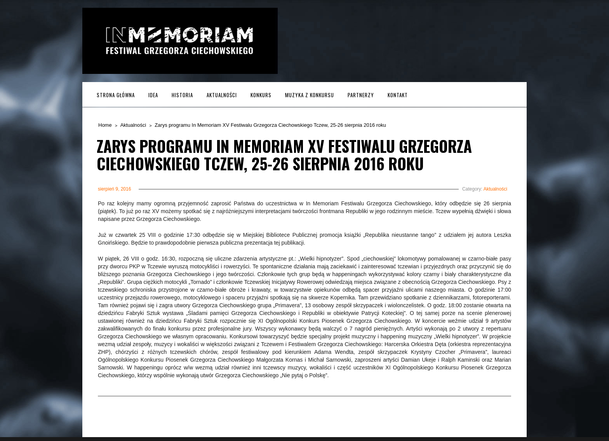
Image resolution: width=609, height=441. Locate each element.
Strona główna (116, 95)
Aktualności (222, 95)
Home (105, 125)
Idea (153, 95)
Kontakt (398, 95)
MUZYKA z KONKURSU (309, 95)
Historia (182, 95)
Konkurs (261, 95)
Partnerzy (361, 95)
